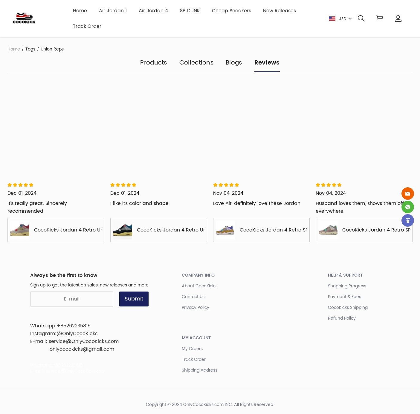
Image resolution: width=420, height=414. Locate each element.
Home (80, 11)
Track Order (87, 26)
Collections (196, 63)
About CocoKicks (199, 286)
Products (153, 63)
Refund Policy (342, 318)
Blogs (234, 63)
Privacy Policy (195, 307)
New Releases (279, 11)
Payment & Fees (344, 296)
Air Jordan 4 (153, 11)
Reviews (267, 63)
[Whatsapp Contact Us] (407, 207)
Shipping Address (199, 370)
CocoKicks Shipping (348, 307)
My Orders (192, 348)
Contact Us (193, 296)
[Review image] (55, 129)
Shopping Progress (347, 286)
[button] (361, 18)
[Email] (407, 193)
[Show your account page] (398, 18)
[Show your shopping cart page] (379, 18)
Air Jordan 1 (113, 11)
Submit (134, 299)
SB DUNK (190, 11)
